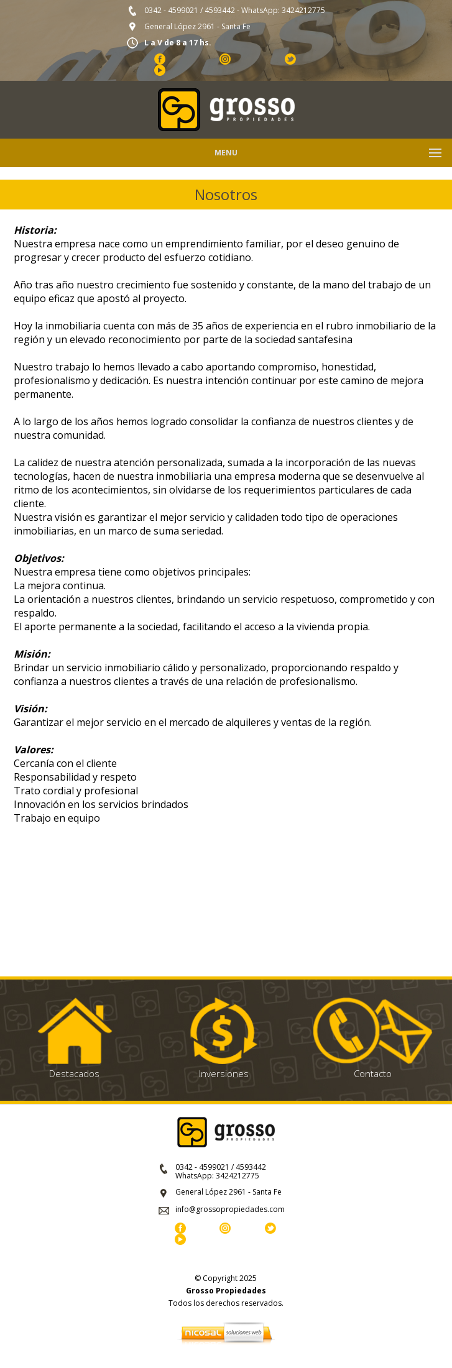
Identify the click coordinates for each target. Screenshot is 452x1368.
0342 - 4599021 (171, 10)
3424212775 (303, 10)
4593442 (220, 10)
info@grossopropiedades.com (230, 1209)
